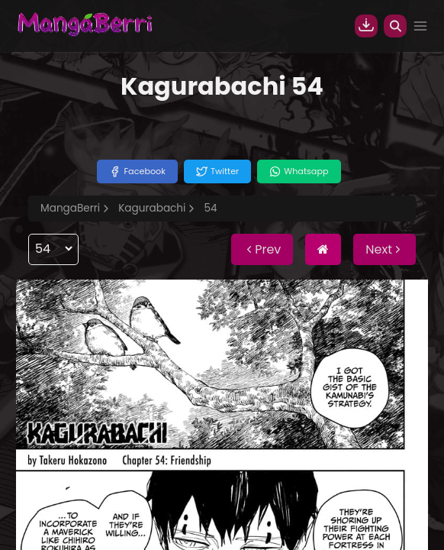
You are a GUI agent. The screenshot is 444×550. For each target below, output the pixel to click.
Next (384, 249)
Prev (262, 249)
